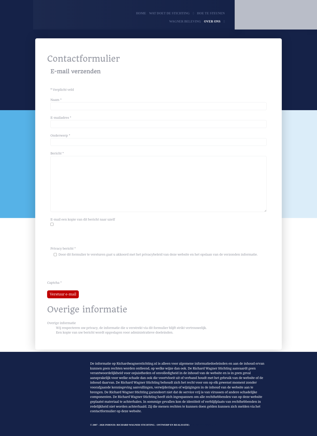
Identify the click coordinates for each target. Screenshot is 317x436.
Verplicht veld (62, 89)
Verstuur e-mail (63, 294)
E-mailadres (60, 117)
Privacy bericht (63, 248)
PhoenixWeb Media (203, 424)
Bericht (57, 153)
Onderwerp (60, 135)
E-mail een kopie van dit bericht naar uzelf (82, 219)
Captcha (54, 282)
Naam (56, 100)
